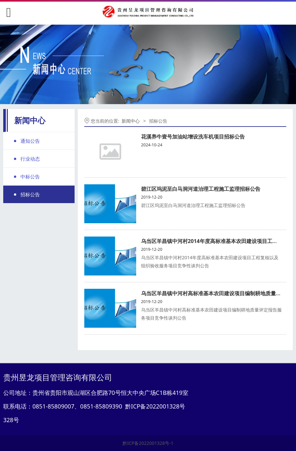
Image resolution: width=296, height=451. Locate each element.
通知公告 (30, 141)
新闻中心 (131, 121)
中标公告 (30, 176)
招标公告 (30, 194)
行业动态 (30, 158)
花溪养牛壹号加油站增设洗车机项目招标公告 (193, 136)
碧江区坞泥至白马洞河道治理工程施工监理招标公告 (200, 188)
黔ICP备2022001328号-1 (148, 443)
